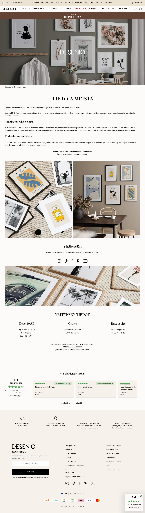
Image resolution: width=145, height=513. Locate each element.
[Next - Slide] (140, 389)
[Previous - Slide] (31, 389)
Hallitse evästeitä (113, 470)
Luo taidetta (55, 9)
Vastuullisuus (70, 462)
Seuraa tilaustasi (112, 454)
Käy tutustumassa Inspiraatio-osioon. (72, 154)
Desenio (8, 87)
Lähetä (30, 472)
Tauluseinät (124, 9)
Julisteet (25, 9)
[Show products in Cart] (140, 9)
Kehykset (68, 9)
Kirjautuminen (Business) (75, 477)
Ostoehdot (110, 458)
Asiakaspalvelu (112, 450)
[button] (134, 502)
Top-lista (104, 9)
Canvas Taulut (39, 9)
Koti (114, 9)
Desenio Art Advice (113, 446)
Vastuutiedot (70, 454)
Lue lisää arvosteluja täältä (73, 403)
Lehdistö (68, 450)
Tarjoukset (80, 9)
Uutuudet (93, 9)
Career (68, 458)
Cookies (109, 466)
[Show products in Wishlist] (135, 9)
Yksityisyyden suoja (113, 462)
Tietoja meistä (20, 87)
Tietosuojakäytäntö (21, 477)
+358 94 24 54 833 (27, 336)
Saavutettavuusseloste (74, 466)
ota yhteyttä (26, 333)
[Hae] (130, 9)
